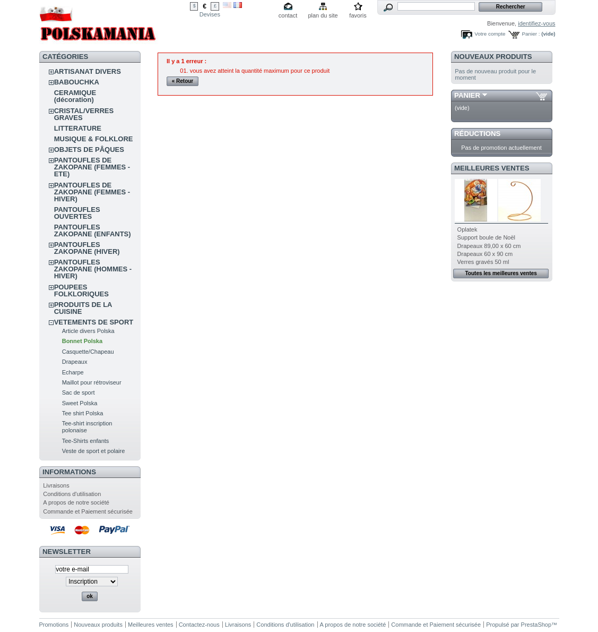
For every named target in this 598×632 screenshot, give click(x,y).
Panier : (531, 34)
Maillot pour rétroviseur (92, 382)
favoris (357, 15)
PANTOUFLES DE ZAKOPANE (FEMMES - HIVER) (92, 192)
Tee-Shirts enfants (85, 441)
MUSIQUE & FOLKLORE (93, 139)
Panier (467, 95)
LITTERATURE (77, 128)
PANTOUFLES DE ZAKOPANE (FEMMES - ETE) (92, 167)
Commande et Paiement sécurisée (88, 511)
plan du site (322, 15)
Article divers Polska (88, 331)
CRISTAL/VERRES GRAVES (84, 114)
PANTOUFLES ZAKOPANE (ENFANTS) (92, 230)
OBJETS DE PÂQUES (89, 149)
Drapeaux (75, 361)
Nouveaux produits (493, 57)
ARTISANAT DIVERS (87, 71)
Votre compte (489, 34)
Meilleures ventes (491, 168)
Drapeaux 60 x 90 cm (485, 254)
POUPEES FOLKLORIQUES (81, 290)
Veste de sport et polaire (93, 451)
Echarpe (73, 372)
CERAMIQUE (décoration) (75, 96)
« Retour (183, 81)
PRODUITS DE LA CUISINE (83, 308)
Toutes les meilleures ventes (500, 273)
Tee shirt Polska (82, 413)
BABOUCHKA (76, 82)
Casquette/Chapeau (88, 351)
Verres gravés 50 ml (483, 262)
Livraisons (56, 485)
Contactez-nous (199, 624)
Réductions (477, 134)
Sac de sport (78, 392)
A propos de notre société (76, 502)
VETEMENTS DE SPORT (94, 322)
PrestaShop (536, 624)
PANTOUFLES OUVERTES (77, 213)
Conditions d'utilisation (72, 494)
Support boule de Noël (486, 237)
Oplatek (467, 229)
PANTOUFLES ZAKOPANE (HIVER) (87, 248)
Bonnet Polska (82, 341)
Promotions (54, 624)
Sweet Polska (80, 403)
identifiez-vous (536, 23)
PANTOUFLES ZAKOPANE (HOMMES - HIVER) (93, 269)
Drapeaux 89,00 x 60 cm (489, 246)
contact (288, 15)
